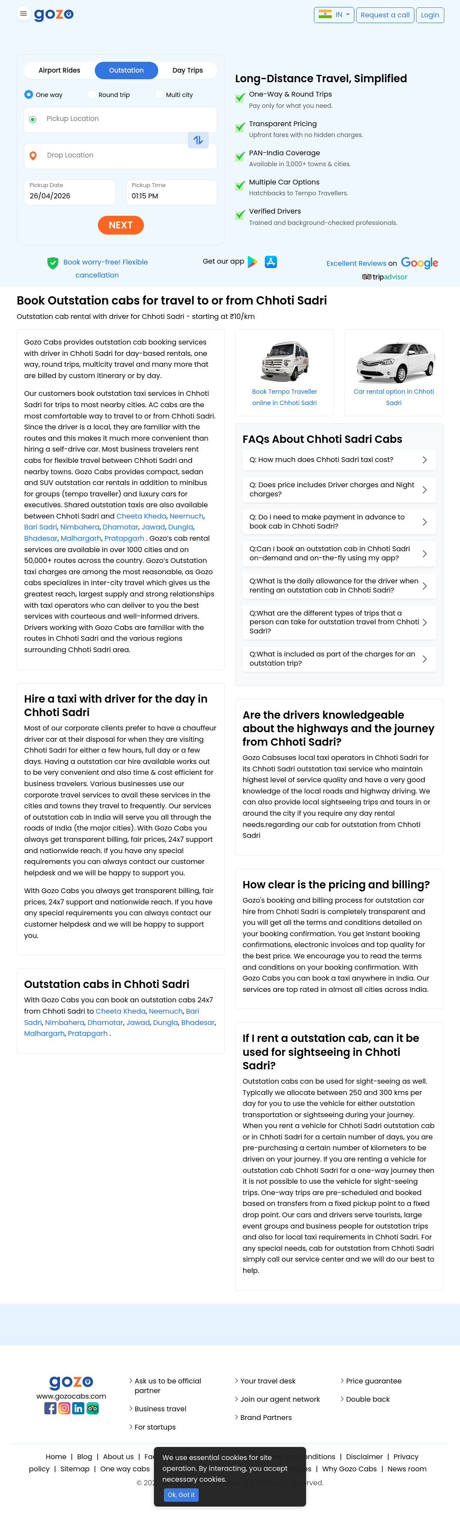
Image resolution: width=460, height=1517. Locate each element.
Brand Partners (266, 1418)
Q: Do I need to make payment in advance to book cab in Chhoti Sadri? (327, 521)
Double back (368, 1399)
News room (407, 1469)
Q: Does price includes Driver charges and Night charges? (332, 489)
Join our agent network (280, 1399)
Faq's (153, 1457)
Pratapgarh (124, 538)
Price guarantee (374, 1381)
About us (118, 1457)
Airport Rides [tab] (59, 70)
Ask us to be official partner (168, 1386)
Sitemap (75, 1469)
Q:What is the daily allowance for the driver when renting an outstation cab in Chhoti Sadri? (334, 585)
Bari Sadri (40, 527)
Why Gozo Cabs (349, 1469)
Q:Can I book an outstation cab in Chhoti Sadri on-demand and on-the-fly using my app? (330, 553)
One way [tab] (43, 94)
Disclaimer (364, 1457)
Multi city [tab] (173, 94)
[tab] (55, 95)
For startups (155, 1427)
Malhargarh (81, 538)
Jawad (153, 527)
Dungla (180, 527)
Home (56, 1457)
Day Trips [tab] (188, 70)
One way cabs (125, 1469)
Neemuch (186, 516)
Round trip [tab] (108, 94)
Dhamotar (120, 527)
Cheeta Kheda (142, 516)
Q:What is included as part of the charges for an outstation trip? (332, 658)
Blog (85, 1457)
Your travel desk (268, 1381)
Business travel (161, 1409)
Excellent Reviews (357, 263)
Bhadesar (40, 538)
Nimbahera (80, 527)
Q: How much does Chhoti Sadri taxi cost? (321, 460)
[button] (22, 15)
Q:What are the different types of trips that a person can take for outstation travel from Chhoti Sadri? (334, 622)
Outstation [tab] (126, 70)
